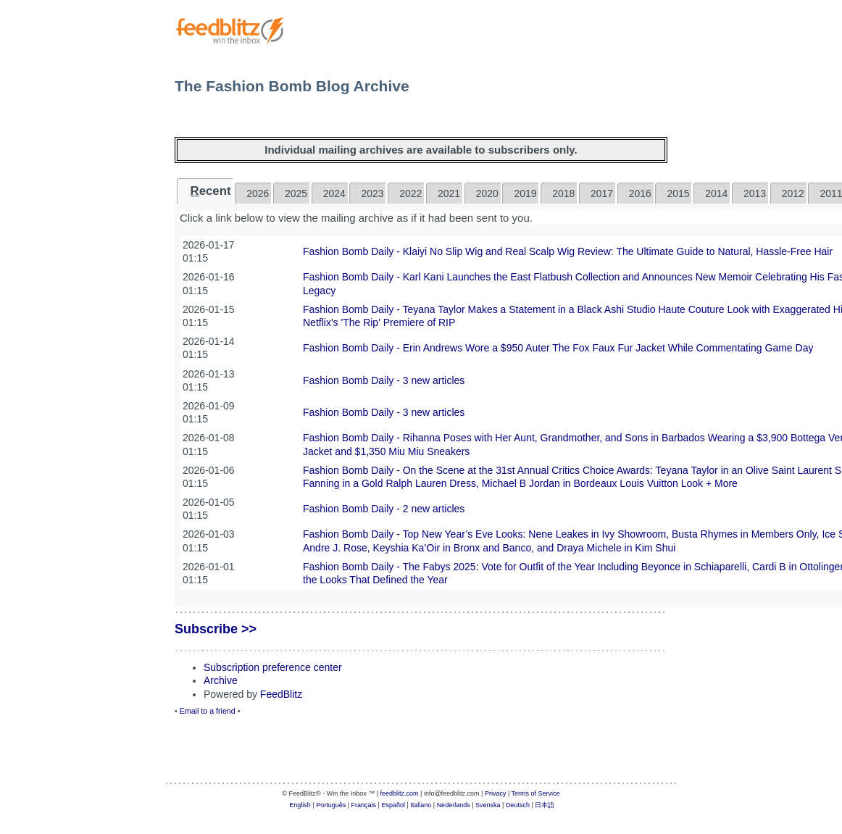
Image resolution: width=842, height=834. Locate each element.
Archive (221, 680)
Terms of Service (536, 793)
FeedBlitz (281, 694)
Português (331, 805)
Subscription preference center (273, 667)
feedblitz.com (399, 793)
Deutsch (518, 805)
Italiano (420, 805)
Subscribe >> (216, 629)
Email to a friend (207, 710)
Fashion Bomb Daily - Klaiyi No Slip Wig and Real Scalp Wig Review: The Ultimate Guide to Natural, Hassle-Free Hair (568, 251)
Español (393, 805)
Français (364, 805)
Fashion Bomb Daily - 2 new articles (383, 508)
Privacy (496, 793)
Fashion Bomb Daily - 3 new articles (383, 380)
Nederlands (453, 805)
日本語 (544, 805)
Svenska (488, 805)
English (300, 805)
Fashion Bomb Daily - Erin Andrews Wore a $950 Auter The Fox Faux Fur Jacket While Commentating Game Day (558, 348)
